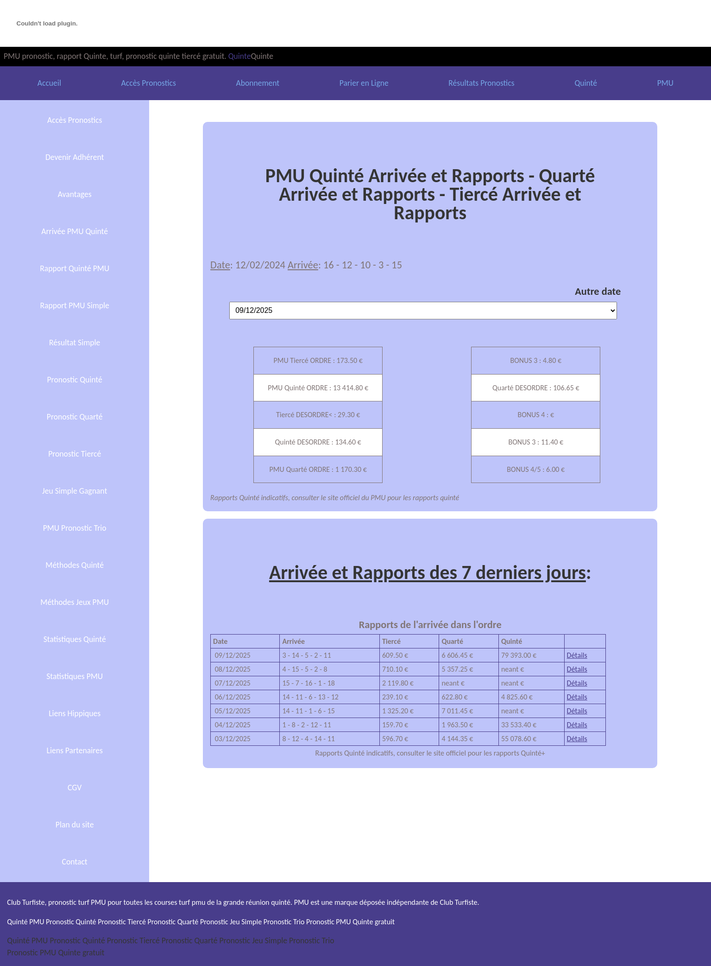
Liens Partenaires (75, 750)
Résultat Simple (74, 342)
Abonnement (257, 83)
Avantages (75, 194)
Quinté (585, 83)
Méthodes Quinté (74, 565)
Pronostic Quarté (75, 417)
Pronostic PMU (31, 952)
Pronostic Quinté (74, 380)
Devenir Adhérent (74, 157)
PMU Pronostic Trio (75, 528)
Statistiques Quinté (75, 639)
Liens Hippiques (75, 713)
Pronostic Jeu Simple (253, 940)
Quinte (239, 56)
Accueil (49, 83)
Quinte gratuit (81, 952)
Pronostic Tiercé (74, 454)
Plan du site (75, 825)
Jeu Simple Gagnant (74, 491)
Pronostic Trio (311, 940)
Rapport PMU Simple (74, 305)
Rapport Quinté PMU (74, 268)
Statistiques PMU (74, 676)
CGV (75, 787)
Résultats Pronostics (481, 83)
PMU (665, 83)
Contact (75, 862)
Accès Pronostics (148, 83)
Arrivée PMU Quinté (74, 231)
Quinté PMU (27, 940)
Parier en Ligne (364, 83)
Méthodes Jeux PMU (74, 602)
